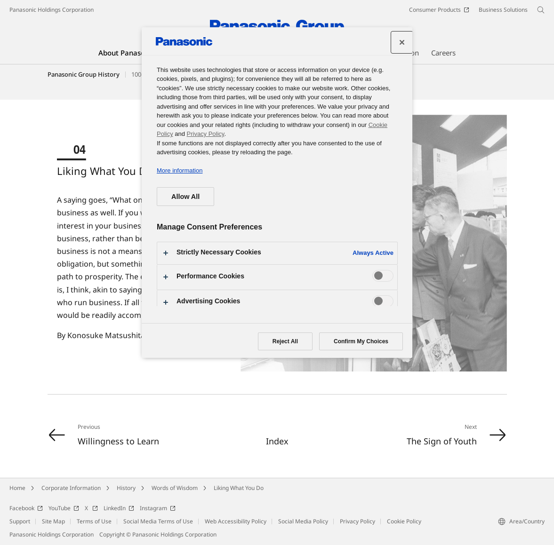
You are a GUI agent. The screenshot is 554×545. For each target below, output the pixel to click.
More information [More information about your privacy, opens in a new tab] (179, 170)
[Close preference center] (402, 42)
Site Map (53, 521)
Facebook (26, 508)
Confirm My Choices (361, 341)
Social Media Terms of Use (158, 521)
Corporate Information (71, 488)
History (126, 488)
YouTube (63, 508)
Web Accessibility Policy (235, 521)
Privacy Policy (357, 521)
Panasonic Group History (84, 74)
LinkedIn (119, 508)
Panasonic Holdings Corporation (51, 10)
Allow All (185, 196)
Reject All (285, 341)
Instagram (158, 508)
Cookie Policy (404, 521)
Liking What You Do (239, 488)
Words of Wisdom (175, 488)
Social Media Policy (303, 521)
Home (17, 488)
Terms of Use (94, 521)
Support (19, 521)
